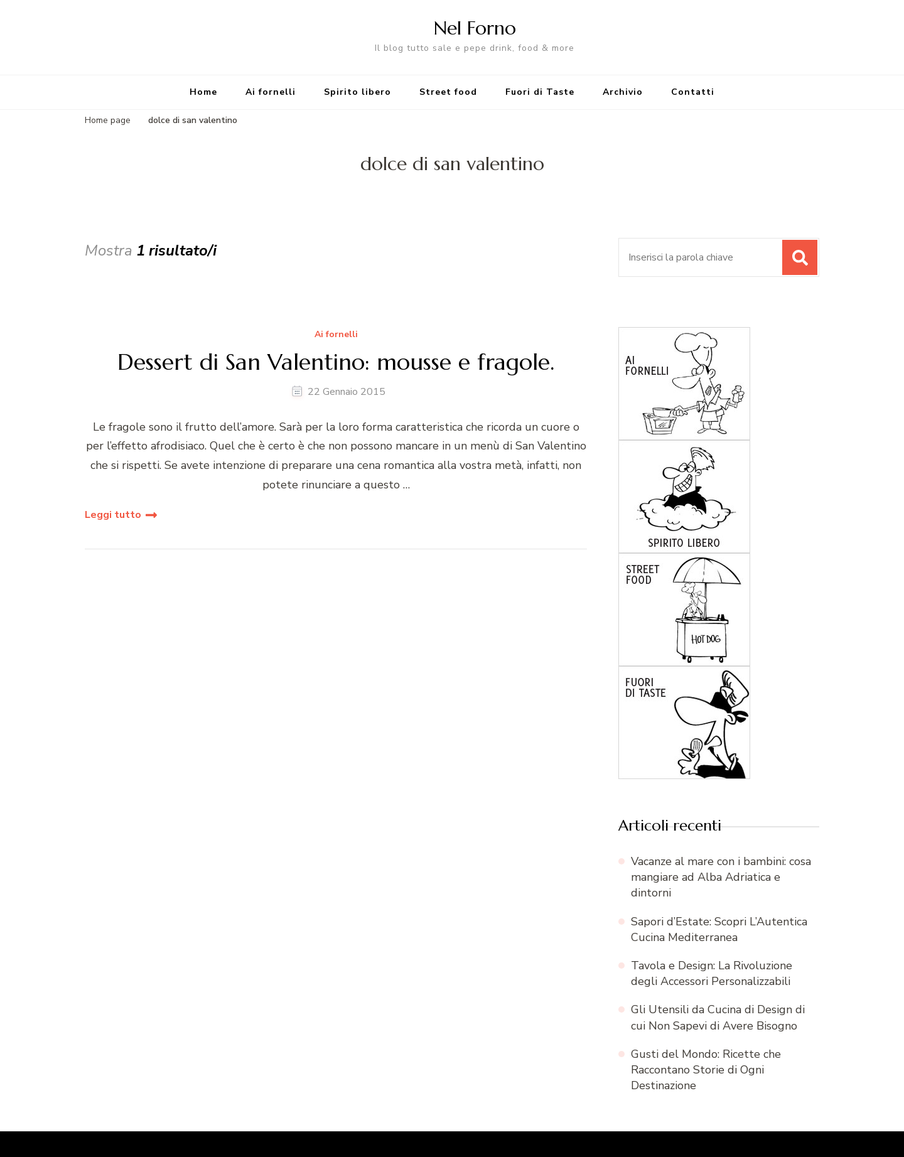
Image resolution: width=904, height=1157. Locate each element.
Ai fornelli (270, 92)
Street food (448, 92)
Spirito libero (357, 92)
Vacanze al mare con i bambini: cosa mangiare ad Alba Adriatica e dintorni (721, 877)
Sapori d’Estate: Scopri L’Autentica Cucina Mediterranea (719, 929)
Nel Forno (475, 28)
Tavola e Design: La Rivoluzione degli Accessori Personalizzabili (711, 973)
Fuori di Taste (539, 92)
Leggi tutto (113, 515)
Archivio (623, 92)
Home (203, 92)
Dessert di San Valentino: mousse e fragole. (335, 361)
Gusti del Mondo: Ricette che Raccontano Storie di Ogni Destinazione (706, 1070)
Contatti (692, 92)
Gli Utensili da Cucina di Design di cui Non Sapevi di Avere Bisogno (718, 1017)
